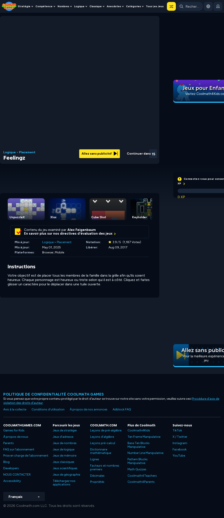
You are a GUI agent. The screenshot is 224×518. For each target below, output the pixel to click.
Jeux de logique (63, 449)
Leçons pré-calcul (102, 443)
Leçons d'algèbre (102, 437)
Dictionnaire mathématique (100, 451)
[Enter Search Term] (190, 6)
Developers (11, 468)
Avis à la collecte (14, 409)
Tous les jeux (155, 6)
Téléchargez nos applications (64, 483)
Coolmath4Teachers (142, 476)
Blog (6, 462)
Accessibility (12, 481)
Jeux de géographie (66, 474)
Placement (27, 152)
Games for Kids (13, 430)
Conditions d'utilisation (48, 409)
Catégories (133, 6)
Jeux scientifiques (65, 468)
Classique (95, 6)
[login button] (218, 6)
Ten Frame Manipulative (144, 437)
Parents (8, 443)
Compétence (43, 6)
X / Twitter (180, 437)
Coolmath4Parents (141, 482)
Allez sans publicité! (100, 154)
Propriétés (97, 482)
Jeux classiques (63, 462)
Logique (79, 6)
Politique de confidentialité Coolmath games (53, 394)
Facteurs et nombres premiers (104, 467)
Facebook (180, 449)
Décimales (97, 476)
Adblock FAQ (122, 409)
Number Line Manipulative (145, 453)
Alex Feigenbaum (81, 230)
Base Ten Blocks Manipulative (139, 445)
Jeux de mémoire (64, 455)
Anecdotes (114, 6)
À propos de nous (15, 437)
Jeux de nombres (65, 443)
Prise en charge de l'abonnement (25, 455)
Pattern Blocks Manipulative (138, 461)
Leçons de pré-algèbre (105, 430)
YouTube (179, 455)
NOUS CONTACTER (17, 474)
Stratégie (24, 6)
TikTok (177, 430)
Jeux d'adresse (63, 437)
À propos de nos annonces (88, 409)
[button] (171, 6)
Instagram (180, 443)
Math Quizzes (137, 469)
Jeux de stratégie (65, 430)
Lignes (94, 459)
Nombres (63, 6)
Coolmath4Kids (139, 430)
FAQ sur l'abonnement (18, 449)
